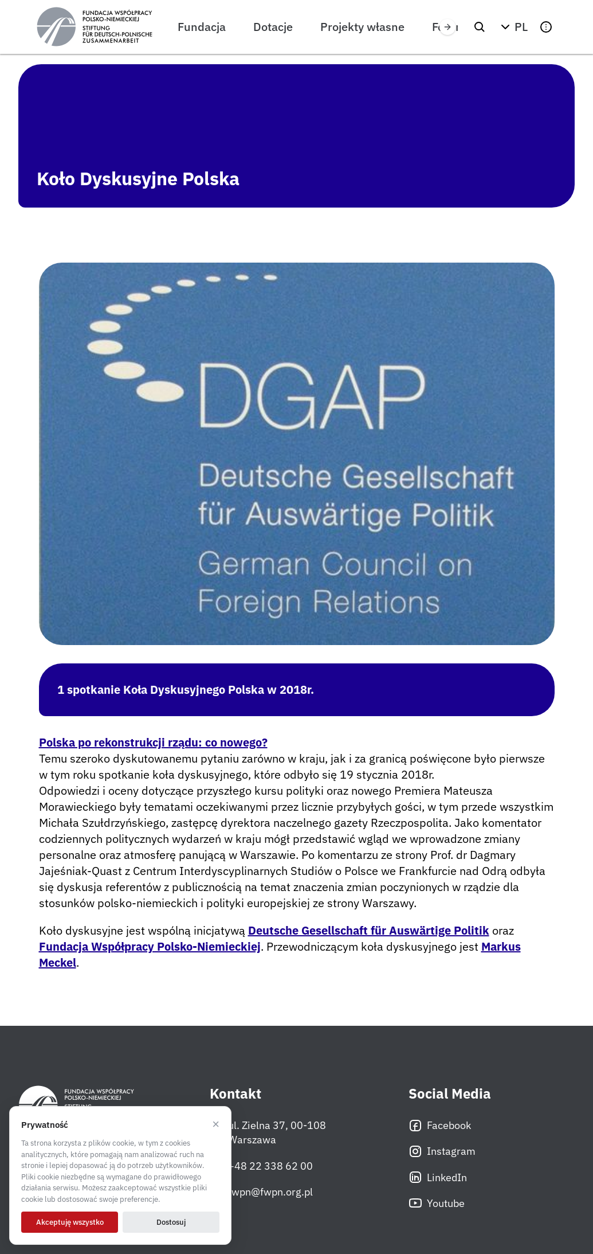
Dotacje (273, 26)
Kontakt (235, 1093)
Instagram (442, 1151)
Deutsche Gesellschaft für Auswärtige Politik (368, 930)
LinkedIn (438, 1177)
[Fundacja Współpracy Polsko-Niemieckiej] (94, 27)
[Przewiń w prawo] (447, 27)
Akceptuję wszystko (70, 1222)
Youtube (437, 1203)
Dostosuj (171, 1222)
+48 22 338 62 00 (261, 1166)
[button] (512, 27)
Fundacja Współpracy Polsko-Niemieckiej (150, 946)
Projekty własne (362, 26)
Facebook (440, 1125)
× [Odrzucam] (215, 1124)
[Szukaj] (479, 27)
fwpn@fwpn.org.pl (261, 1191)
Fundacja (202, 26)
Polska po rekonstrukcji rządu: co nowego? (153, 742)
